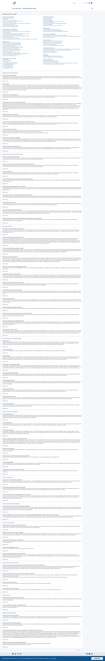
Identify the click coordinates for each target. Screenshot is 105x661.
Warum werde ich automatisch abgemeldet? (10, 25)
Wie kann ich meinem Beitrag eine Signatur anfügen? (12, 44)
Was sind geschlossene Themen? (8, 67)
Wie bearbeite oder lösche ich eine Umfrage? (10, 48)
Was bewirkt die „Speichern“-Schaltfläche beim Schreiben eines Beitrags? (15, 53)
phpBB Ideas (59, 624)
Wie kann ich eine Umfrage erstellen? (9, 46)
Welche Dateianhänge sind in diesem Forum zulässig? (52, 56)
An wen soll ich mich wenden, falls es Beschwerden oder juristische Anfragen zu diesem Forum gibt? (60, 63)
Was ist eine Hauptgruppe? (47, 24)
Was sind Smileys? (6, 61)
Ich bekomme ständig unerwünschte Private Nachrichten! (53, 30)
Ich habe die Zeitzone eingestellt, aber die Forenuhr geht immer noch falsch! (16, 33)
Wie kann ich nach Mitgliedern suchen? (50, 44)
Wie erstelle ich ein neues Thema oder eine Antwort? (12, 42)
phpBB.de (80, 188)
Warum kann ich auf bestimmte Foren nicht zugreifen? (12, 49)
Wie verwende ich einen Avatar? (8, 36)
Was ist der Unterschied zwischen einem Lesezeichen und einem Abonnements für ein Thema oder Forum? (61, 49)
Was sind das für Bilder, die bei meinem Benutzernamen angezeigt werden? (16, 35)
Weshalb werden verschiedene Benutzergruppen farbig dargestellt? (55, 23)
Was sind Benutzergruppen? (48, 20)
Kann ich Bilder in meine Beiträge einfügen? (10, 62)
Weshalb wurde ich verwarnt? (8, 51)
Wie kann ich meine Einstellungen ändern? (10, 30)
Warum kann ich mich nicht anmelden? (9, 22)
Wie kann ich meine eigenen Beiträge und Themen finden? (53, 45)
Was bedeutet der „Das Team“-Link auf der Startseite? (52, 25)
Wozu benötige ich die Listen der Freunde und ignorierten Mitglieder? (55, 35)
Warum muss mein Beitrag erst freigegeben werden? (12, 54)
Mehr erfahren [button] (53, 658)
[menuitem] (89, 3)
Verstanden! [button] (97, 658)
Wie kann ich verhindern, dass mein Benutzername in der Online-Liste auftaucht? (17, 31)
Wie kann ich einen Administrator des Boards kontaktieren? (53, 64)
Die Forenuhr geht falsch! (7, 32)
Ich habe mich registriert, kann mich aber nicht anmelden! (13, 21)
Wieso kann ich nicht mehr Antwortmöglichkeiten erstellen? (13, 47)
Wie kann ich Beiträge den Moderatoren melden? (11, 52)
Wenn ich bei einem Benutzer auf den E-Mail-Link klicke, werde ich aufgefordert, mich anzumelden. (20, 39)
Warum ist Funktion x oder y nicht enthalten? (51, 61)
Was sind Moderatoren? (47, 19)
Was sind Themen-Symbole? (8, 68)
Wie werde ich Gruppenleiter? (48, 22)
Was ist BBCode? (6, 59)
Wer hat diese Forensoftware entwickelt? (50, 60)
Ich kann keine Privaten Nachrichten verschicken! (51, 29)
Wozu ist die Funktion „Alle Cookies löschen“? (10, 26)
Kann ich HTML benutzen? (7, 60)
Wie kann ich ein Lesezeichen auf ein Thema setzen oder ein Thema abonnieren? (57, 50)
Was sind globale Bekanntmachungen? (9, 63)
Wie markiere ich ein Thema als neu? (9, 55)
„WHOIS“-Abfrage (11, 632)
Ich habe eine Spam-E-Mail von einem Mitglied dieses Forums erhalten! (55, 31)
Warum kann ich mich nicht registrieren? (10, 20)
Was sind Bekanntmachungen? (8, 64)
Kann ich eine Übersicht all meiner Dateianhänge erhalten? (53, 57)
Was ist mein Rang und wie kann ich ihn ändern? (11, 37)
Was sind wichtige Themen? (7, 65)
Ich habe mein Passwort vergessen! (9, 24)
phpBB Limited (71, 188)
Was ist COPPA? (5, 19)
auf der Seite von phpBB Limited (37, 617)
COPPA (68, 103)
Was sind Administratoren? (47, 18)
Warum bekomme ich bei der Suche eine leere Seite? (52, 43)
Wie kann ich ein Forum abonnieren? (49, 51)
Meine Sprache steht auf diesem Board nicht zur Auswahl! (13, 34)
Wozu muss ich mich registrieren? (8, 18)
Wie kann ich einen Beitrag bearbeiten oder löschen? (12, 43)
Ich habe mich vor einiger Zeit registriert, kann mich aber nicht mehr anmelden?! (17, 23)
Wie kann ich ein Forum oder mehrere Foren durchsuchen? (53, 41)
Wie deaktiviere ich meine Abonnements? (50, 52)
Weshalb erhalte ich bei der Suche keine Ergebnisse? (52, 42)
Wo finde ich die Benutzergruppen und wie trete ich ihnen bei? (54, 21)
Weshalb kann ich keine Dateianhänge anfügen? (11, 50)
